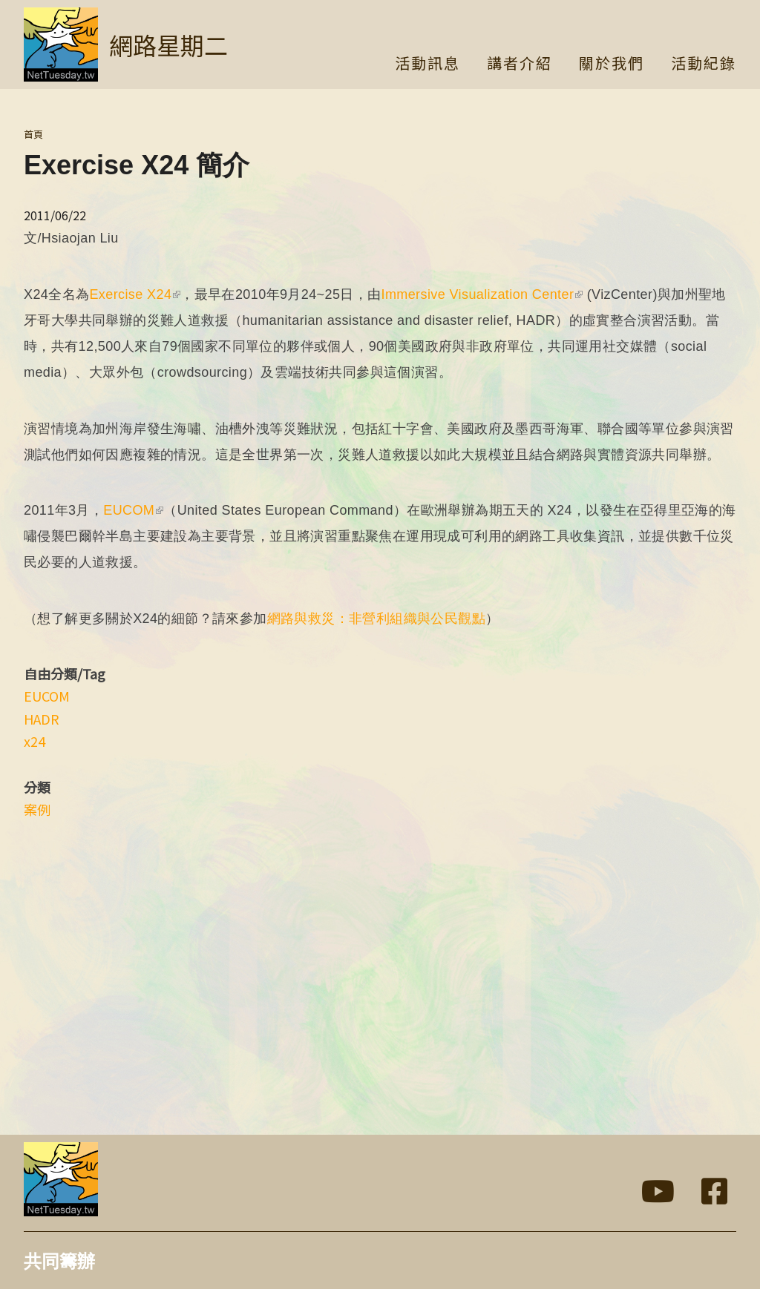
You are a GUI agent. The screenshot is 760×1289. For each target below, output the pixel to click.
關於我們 (611, 64)
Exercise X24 (134, 294)
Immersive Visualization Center (482, 294)
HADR (41, 718)
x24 (34, 741)
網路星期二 (168, 44)
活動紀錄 (703, 64)
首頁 (33, 134)
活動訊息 (427, 64)
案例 (37, 809)
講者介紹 (519, 64)
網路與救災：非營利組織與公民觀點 (376, 618)
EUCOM (133, 510)
